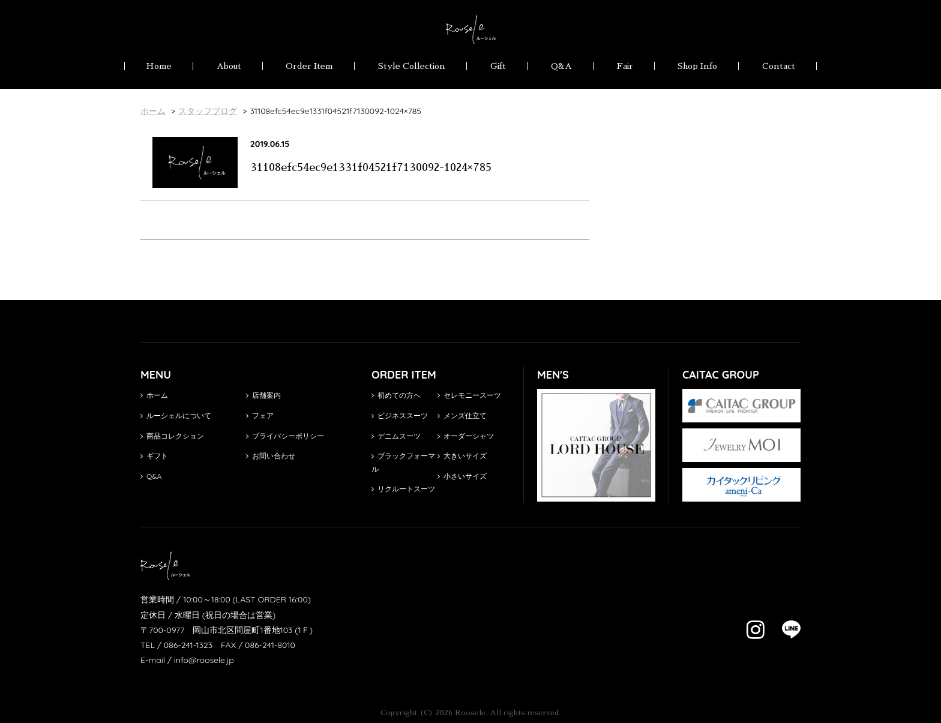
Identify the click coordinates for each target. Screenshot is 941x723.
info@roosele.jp (204, 660)
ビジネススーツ (399, 415)
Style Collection (411, 66)
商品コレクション (172, 435)
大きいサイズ (462, 455)
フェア (260, 415)
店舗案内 (263, 395)
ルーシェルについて (175, 415)
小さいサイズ (462, 476)
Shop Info (697, 66)
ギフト (154, 455)
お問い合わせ (270, 455)
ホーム (154, 395)
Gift (498, 66)
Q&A (561, 66)
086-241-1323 (188, 645)
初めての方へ (396, 395)
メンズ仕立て (462, 415)
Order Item (309, 66)
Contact (778, 66)
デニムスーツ (396, 435)
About (229, 66)
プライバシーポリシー (285, 435)
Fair (625, 66)
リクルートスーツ (403, 488)
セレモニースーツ (469, 395)
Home (159, 66)
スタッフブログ (207, 111)
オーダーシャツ (465, 435)
